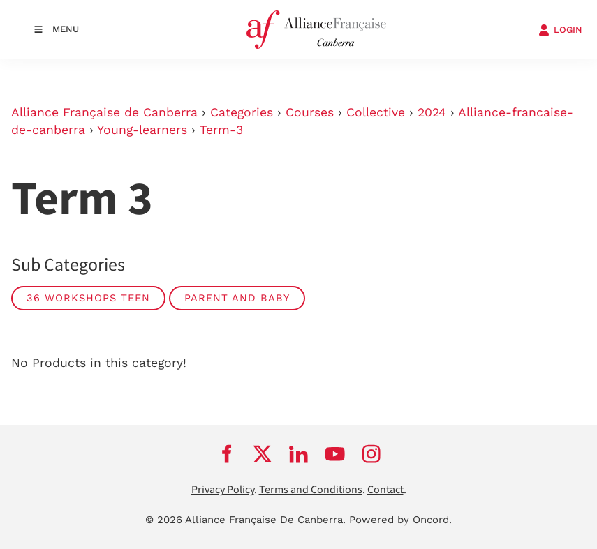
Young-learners (142, 130)
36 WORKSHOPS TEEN (88, 298)
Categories (241, 112)
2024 (432, 112)
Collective (375, 112)
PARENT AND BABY (237, 298)
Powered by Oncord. (400, 519)
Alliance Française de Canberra (104, 112)
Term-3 (221, 130)
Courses (310, 112)
